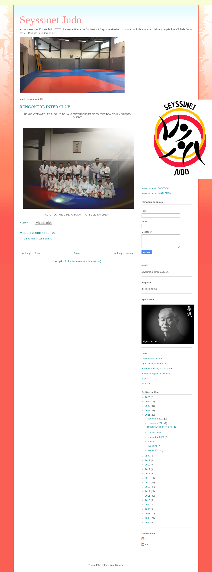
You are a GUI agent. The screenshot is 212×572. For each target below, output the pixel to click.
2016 (148, 473)
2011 (148, 496)
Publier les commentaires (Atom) (84, 261)
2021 (148, 415)
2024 (148, 401)
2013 (148, 487)
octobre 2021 (155, 432)
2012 (148, 491)
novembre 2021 (156, 423)
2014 (148, 482)
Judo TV (146, 383)
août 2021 (153, 441)
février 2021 (154, 450)
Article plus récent (31, 253)
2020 (148, 456)
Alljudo (145, 378)
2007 (148, 513)
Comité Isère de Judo (152, 358)
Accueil (77, 253)
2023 (148, 406)
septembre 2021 (156, 437)
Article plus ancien (123, 253)
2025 (148, 397)
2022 (148, 410)
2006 (148, 518)
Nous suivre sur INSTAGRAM (156, 193)
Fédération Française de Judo (157, 368)
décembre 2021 (156, 418)
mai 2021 (153, 446)
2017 (148, 469)
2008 (148, 509)
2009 (148, 504)
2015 (148, 478)
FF (146, 538)
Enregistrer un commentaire (38, 238)
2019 (148, 460)
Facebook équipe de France (156, 373)
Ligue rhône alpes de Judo (155, 363)
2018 (148, 464)
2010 (148, 500)
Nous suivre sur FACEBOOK (156, 188)
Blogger (119, 565)
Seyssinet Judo (51, 20)
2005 (148, 522)
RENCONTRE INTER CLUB (161, 427)
